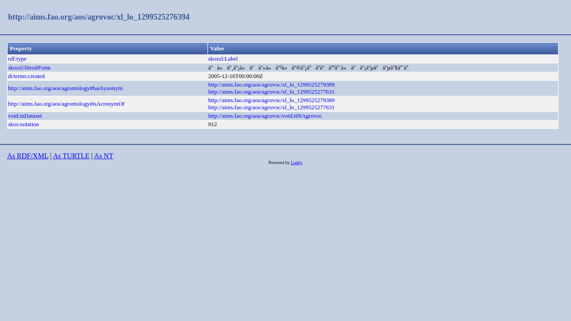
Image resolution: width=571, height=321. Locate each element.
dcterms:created (26, 76)
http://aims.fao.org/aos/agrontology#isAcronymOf (66, 103)
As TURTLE (71, 156)
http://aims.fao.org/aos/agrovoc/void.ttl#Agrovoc (265, 115)
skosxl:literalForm (29, 67)
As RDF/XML (27, 156)
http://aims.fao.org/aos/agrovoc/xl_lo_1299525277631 (271, 91)
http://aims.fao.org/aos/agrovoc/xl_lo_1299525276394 (99, 16)
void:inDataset (25, 115)
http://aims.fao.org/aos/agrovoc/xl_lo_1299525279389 (271, 84)
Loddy (296, 162)
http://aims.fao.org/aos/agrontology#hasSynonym (65, 88)
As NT (103, 156)
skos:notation (23, 124)
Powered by (280, 162)
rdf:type (17, 58)
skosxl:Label (223, 58)
